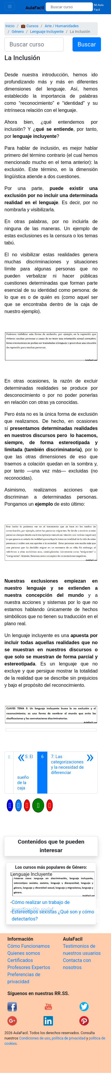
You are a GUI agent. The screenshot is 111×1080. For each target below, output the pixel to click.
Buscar (87, 44)
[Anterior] (25, 773)
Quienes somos (23, 953)
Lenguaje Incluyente (47, 31)
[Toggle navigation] (10, 6)
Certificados (20, 960)
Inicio (10, 26)
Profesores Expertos (28, 967)
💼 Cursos (29, 26)
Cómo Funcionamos (28, 946)
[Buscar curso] (69, 6)
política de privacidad (68, 1038)
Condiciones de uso (34, 1038)
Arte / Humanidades (62, 26)
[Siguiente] (72, 773)
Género (18, 31)
